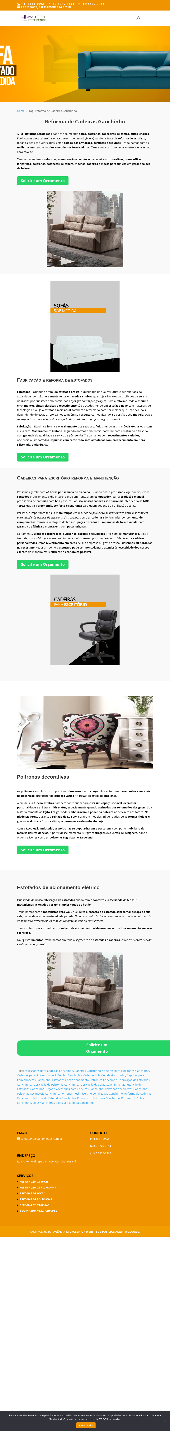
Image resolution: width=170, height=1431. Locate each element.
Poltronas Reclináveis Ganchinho (38, 1093)
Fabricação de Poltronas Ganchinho (55, 1084)
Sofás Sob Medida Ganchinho (75, 1103)
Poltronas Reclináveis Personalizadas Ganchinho (92, 1093)
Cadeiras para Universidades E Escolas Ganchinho (49, 1075)
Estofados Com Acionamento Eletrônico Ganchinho (84, 1080)
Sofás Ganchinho (43, 1103)
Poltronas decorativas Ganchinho (126, 1089)
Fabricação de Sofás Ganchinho (100, 1084)
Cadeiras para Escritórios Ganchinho (125, 1071)
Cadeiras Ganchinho (88, 1071)
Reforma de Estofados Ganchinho (54, 1098)
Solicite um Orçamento (43, 180)
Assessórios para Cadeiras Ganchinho (49, 1071)
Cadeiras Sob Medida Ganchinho (104, 1075)
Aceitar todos (85, 1425)
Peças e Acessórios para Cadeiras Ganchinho (74, 1089)
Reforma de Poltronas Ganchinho (98, 1098)
